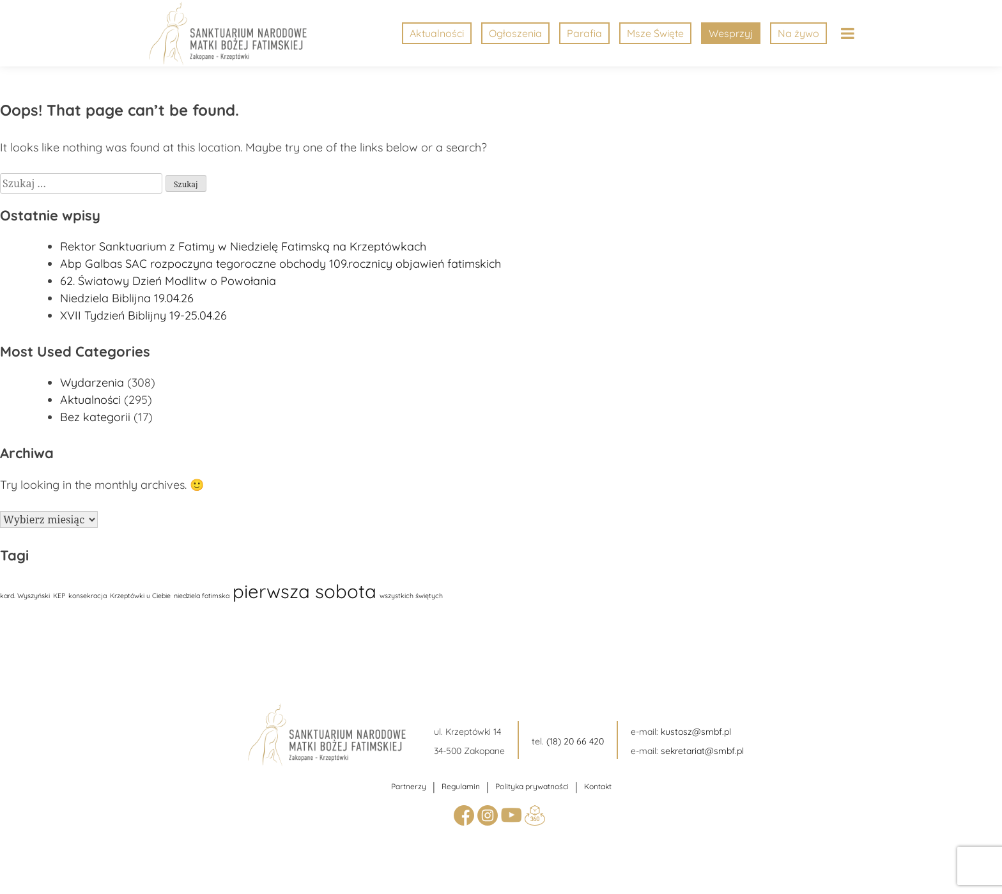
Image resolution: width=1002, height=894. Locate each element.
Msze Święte (655, 33)
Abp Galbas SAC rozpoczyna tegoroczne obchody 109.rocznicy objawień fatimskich (280, 263)
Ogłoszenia (515, 33)
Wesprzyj (731, 33)
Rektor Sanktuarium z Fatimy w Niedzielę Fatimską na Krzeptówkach (243, 246)
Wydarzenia (92, 382)
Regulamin (461, 786)
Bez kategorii (95, 417)
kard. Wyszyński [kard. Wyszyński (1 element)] (25, 595)
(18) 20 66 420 (575, 741)
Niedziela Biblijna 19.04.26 (127, 298)
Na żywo (798, 33)
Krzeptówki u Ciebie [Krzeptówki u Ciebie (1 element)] (140, 595)
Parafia (584, 33)
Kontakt (598, 786)
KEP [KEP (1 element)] (59, 595)
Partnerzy (408, 786)
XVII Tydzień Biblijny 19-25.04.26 (143, 315)
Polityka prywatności (532, 786)
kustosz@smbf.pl (696, 731)
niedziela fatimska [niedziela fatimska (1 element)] (201, 595)
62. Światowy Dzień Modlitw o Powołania (168, 281)
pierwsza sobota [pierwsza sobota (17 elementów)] (304, 591)
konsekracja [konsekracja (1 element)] (87, 595)
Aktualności (437, 33)
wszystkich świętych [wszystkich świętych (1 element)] (411, 595)
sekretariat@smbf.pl (702, 751)
